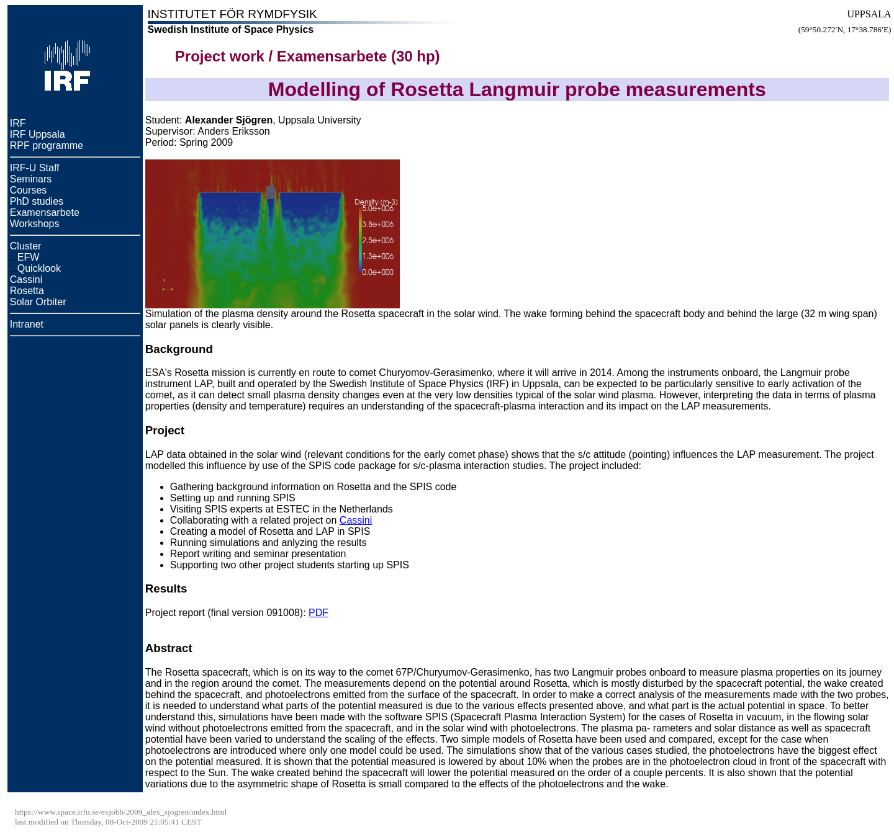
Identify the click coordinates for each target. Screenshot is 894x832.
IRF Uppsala (37, 134)
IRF (18, 123)
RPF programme (46, 145)
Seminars (31, 179)
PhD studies (36, 201)
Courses (28, 190)
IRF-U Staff (35, 168)
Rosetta (27, 290)
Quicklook (39, 268)
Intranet (26, 324)
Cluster (26, 246)
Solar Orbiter (38, 302)
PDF (318, 612)
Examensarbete (44, 212)
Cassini (26, 279)
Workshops (35, 223)
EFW (28, 257)
